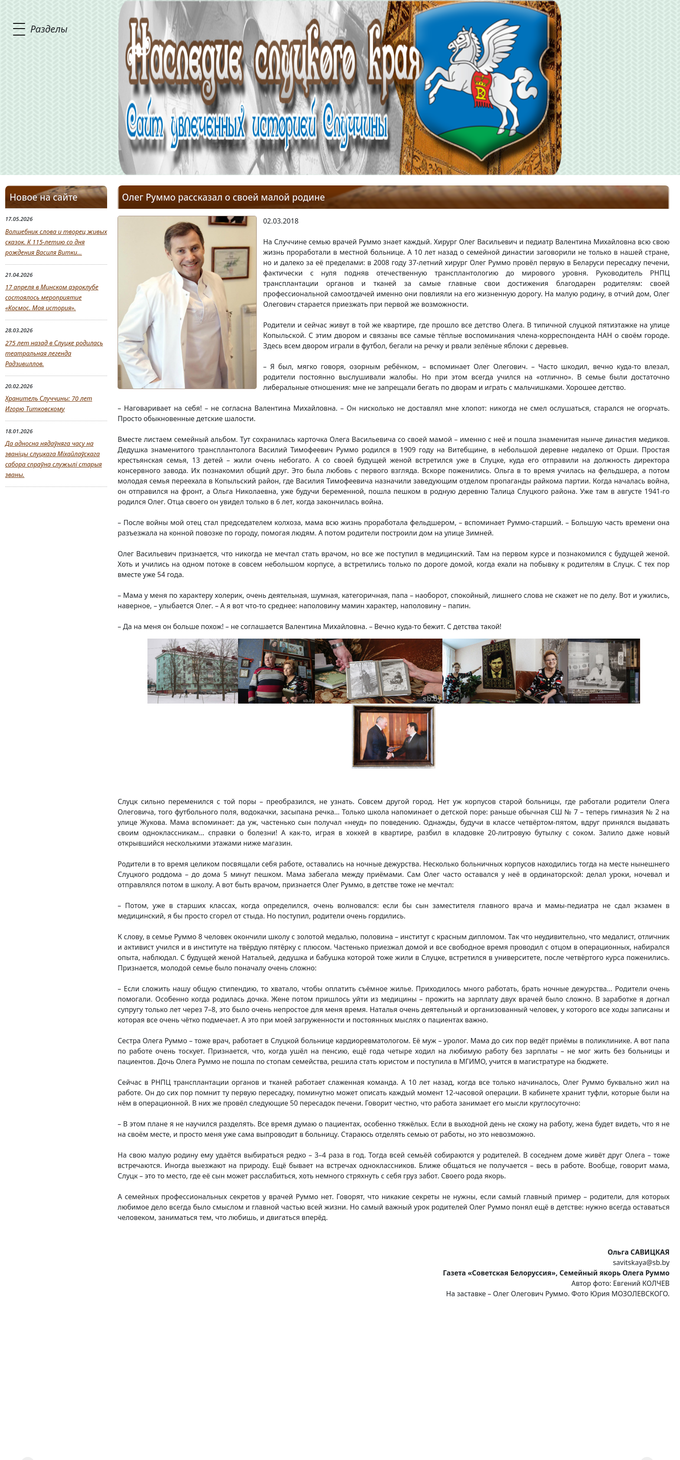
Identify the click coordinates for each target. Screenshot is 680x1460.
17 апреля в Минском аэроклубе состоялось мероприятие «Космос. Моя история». (51, 297)
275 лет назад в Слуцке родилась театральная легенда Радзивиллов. (54, 353)
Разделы (49, 28)
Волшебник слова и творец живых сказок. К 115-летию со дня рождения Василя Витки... (56, 241)
